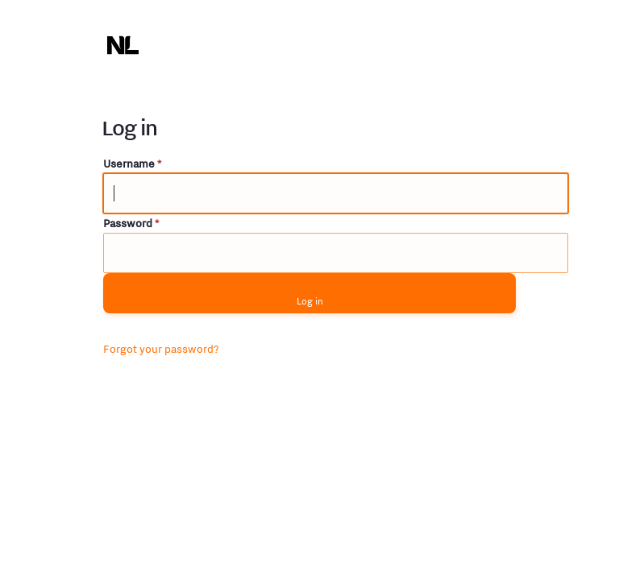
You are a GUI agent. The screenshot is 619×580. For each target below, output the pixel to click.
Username (132, 163)
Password (131, 223)
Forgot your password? (161, 349)
